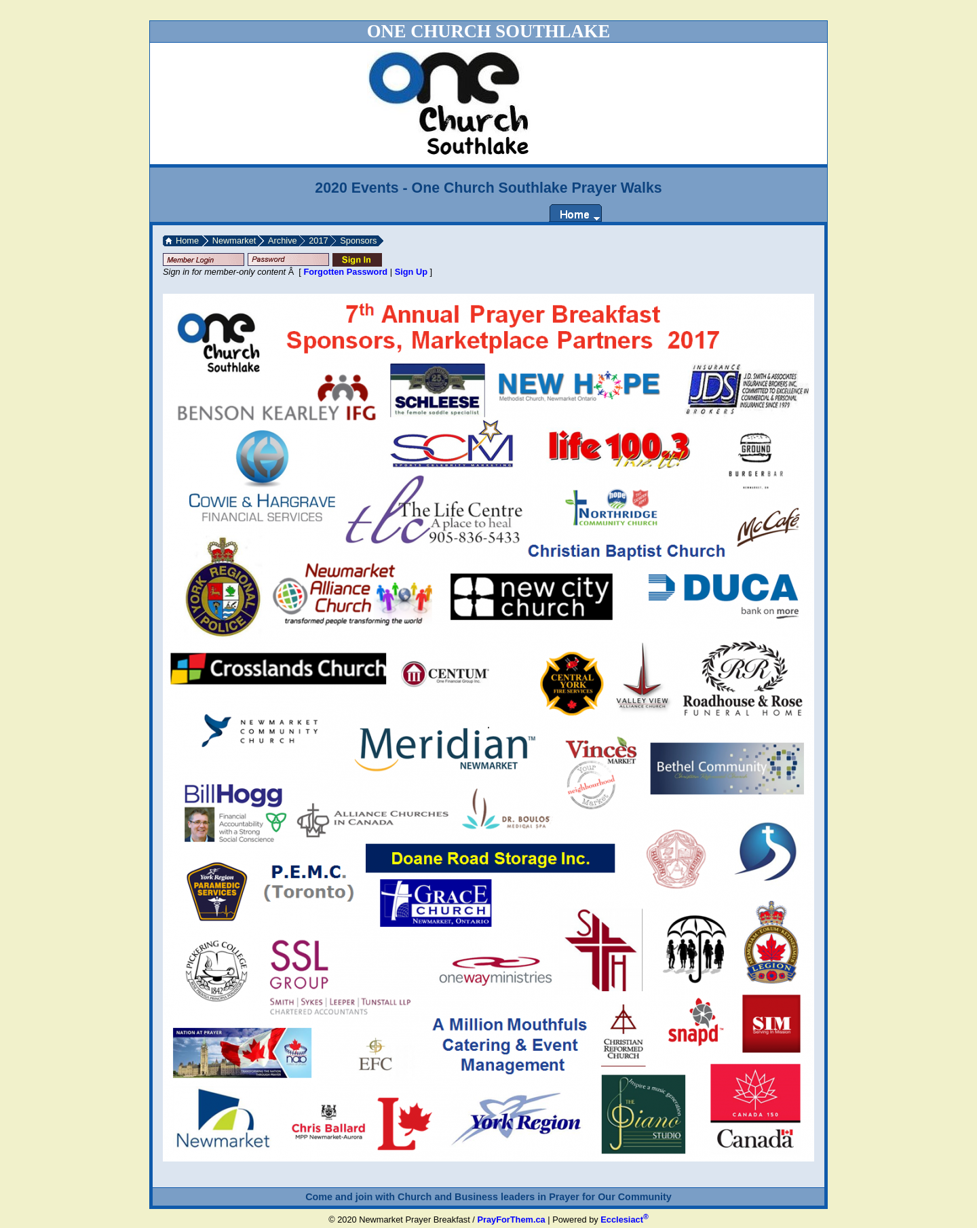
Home (187, 240)
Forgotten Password (345, 272)
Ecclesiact (624, 1219)
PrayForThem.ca (511, 1219)
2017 (318, 240)
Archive (282, 240)
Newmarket (234, 240)
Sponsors (358, 240)
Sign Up (411, 272)
